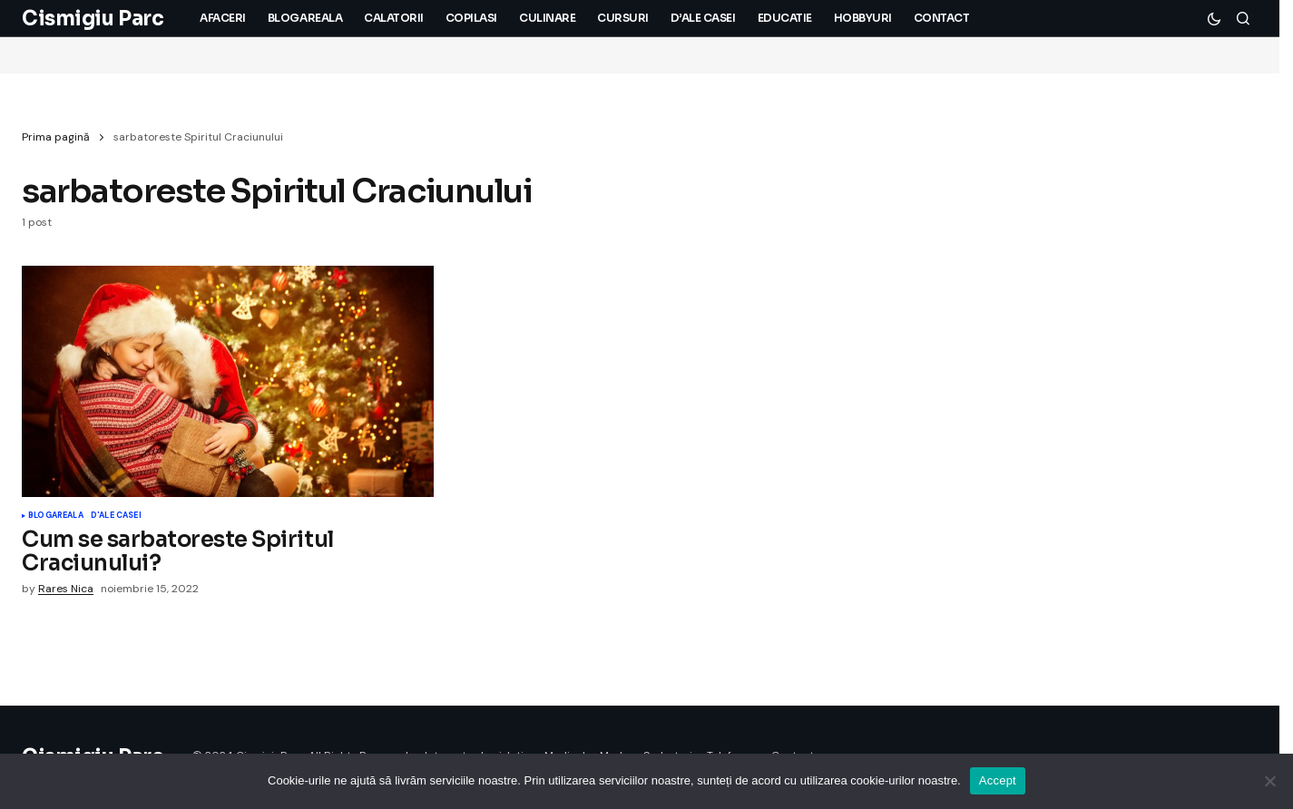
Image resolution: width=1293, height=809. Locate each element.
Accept (997, 780)
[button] (1214, 18)
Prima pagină (56, 137)
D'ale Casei (116, 516)
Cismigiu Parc (92, 18)
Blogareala (55, 516)
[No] (1270, 781)
